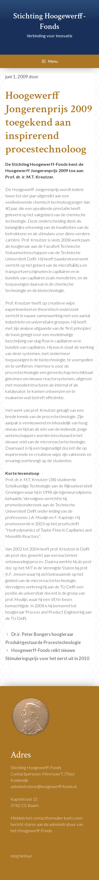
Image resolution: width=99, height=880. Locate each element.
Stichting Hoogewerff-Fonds (49, 21)
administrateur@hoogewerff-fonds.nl (44, 786)
